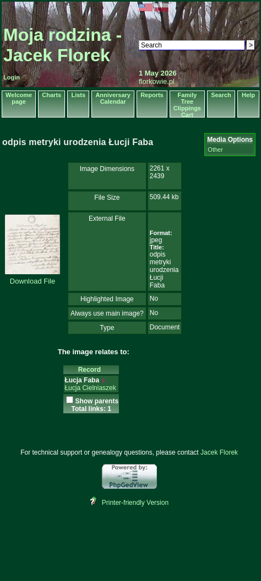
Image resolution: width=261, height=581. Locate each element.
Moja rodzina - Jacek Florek (62, 45)
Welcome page (19, 98)
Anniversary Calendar (112, 98)
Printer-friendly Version (135, 503)
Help (248, 95)
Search (221, 95)
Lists (78, 95)
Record (91, 370)
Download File (32, 281)
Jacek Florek (219, 452)
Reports (152, 95)
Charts (51, 95)
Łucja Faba (81, 380)
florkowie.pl (157, 81)
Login (11, 77)
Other (215, 149)
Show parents (96, 401)
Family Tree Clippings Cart (187, 105)
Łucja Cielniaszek (90, 388)
